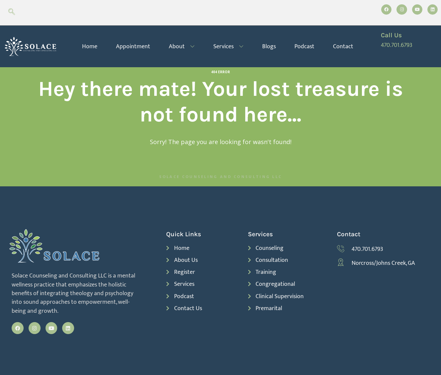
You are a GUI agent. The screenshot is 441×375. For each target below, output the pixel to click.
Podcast (304, 46)
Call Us (391, 35)
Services (228, 46)
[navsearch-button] (11, 12)
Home (89, 46)
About (182, 46)
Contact (343, 46)
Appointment (133, 46)
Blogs (269, 46)
